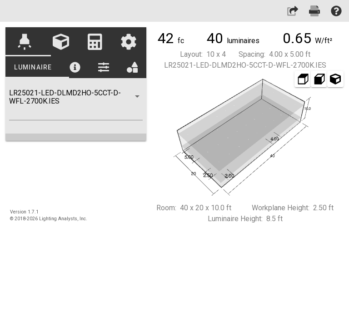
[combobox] (76, 104)
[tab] (24, 41)
